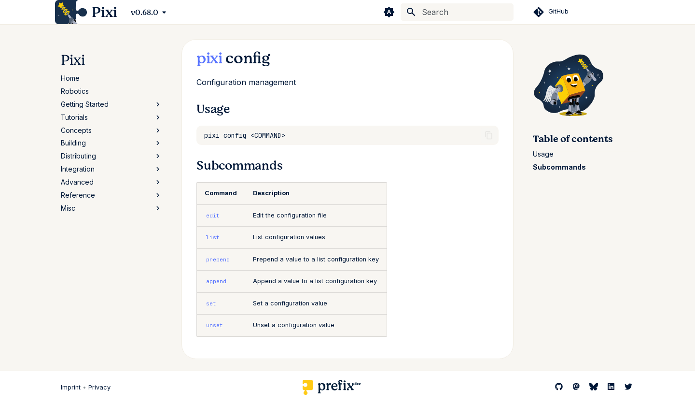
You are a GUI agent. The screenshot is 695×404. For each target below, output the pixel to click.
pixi (209, 58)
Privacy (99, 387)
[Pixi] (71, 12)
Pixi (73, 60)
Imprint (71, 387)
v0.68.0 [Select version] (144, 12)
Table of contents (572, 139)
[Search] (457, 12)
